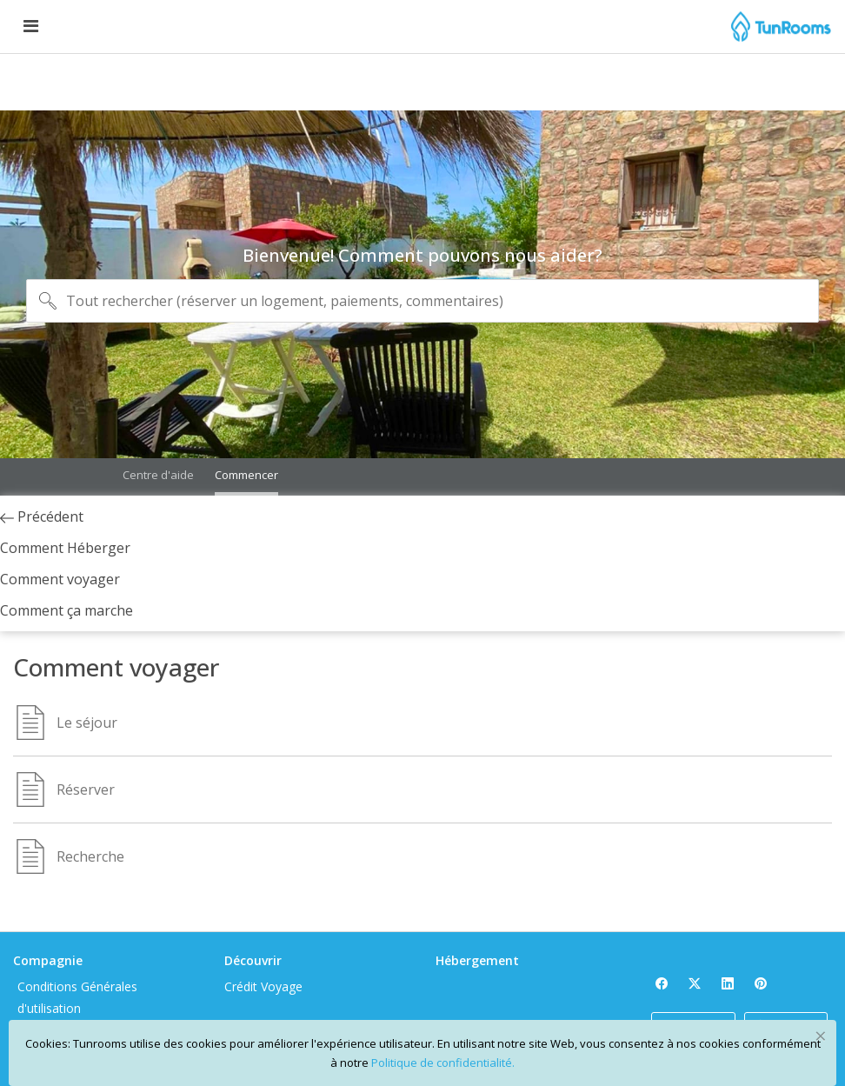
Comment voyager (183, 584)
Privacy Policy (161, 984)
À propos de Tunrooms (157, 952)
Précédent (164, 521)
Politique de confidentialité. (443, 1062)
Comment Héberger (188, 553)
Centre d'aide (158, 438)
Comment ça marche (163, 626)
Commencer (246, 438)
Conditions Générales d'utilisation (183, 908)
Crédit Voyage (318, 897)
